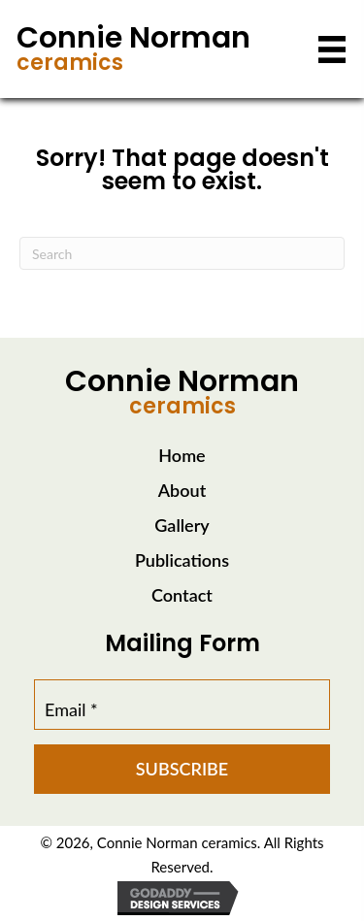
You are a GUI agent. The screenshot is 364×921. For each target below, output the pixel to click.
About (182, 490)
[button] (182, 769)
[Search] (182, 253)
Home (181, 455)
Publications (182, 560)
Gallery (181, 525)
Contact (182, 595)
